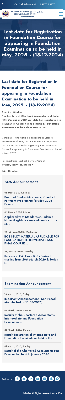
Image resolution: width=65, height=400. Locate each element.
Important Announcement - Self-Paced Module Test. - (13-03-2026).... (30, 300)
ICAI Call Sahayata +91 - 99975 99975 (34, 4)
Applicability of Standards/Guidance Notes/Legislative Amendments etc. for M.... (30, 220)
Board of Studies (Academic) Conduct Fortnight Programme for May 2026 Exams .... (29, 201)
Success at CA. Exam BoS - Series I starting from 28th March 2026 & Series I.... (31, 260)
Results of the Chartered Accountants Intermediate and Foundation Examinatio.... (29, 318)
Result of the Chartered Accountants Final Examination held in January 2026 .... (32, 352)
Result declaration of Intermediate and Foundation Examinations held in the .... (30, 336)
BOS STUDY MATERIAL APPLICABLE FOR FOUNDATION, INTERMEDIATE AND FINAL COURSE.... (31, 240)
